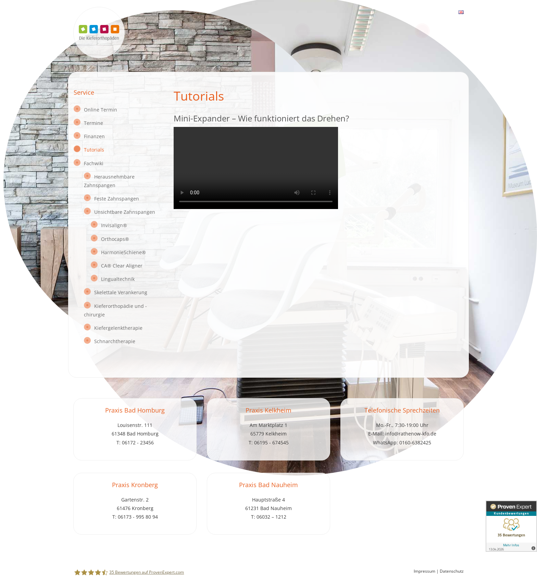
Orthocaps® (115, 239)
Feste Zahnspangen (116, 198)
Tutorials (94, 149)
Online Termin (100, 109)
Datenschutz (452, 571)
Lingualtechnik (118, 279)
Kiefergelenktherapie (118, 328)
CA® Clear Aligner (121, 265)
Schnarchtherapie (114, 341)
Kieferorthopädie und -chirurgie (115, 310)
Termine (93, 123)
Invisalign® (114, 225)
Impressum (424, 571)
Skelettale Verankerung (120, 292)
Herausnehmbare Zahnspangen (109, 180)
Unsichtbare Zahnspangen (124, 212)
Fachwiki (93, 163)
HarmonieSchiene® (123, 252)
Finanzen (94, 136)
